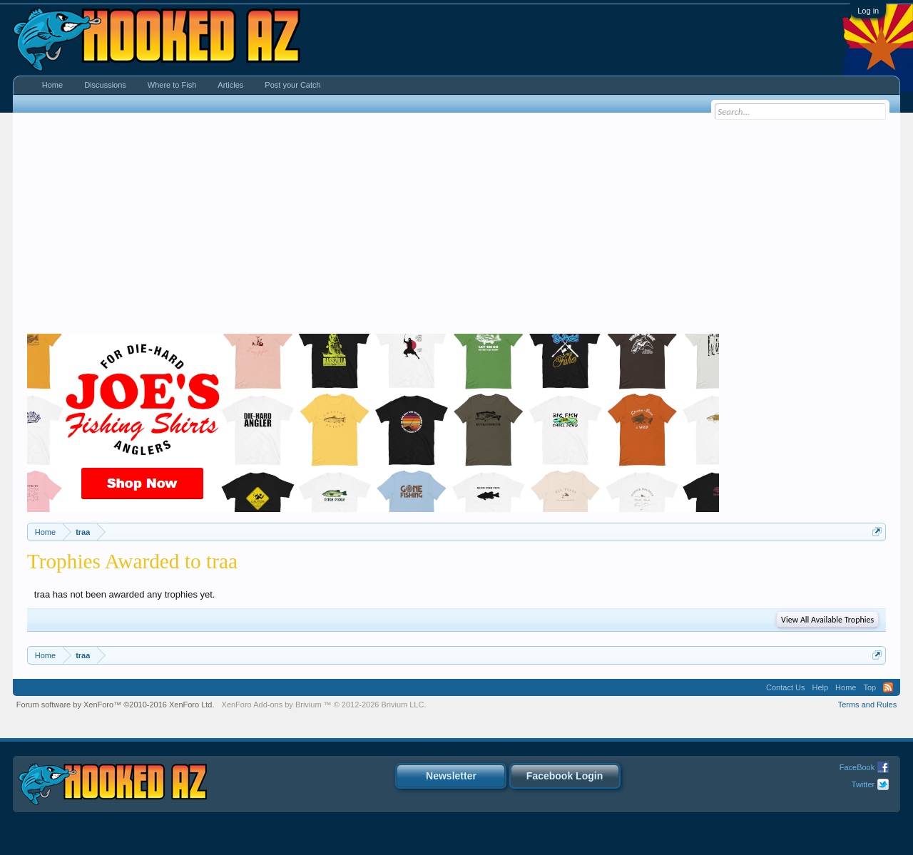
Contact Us (785, 687)
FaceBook (857, 767)
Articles (230, 85)
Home (52, 85)
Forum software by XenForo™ (115, 704)
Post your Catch (292, 85)
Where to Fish (172, 85)
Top (869, 687)
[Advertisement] (456, 227)
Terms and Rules (867, 704)
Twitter (863, 784)
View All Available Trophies (827, 620)
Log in (868, 10)
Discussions (105, 85)
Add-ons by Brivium (324, 704)
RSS (888, 687)
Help (820, 687)
